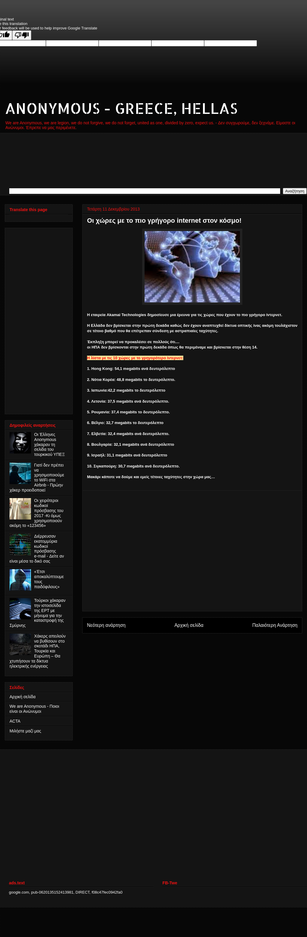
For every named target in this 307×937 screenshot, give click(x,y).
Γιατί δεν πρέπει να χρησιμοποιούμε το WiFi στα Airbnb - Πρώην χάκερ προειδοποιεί (37, 477)
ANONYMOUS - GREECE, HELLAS (121, 107)
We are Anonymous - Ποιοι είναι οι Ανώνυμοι (34, 709)
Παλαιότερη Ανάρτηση (274, 625)
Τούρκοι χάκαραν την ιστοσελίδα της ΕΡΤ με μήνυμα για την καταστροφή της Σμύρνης (38, 613)
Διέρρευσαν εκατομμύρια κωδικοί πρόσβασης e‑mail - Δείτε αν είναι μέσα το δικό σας (37, 549)
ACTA (15, 721)
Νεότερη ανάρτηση (106, 625)
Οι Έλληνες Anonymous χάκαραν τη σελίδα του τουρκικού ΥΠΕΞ (49, 444)
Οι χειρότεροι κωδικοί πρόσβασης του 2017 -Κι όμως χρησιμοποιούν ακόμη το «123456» (36, 513)
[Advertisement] (33, 319)
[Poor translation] (21, 35)
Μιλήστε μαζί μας (25, 731)
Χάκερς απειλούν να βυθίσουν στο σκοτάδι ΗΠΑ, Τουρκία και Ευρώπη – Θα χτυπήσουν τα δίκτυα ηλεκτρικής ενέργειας (38, 651)
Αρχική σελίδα (188, 625)
